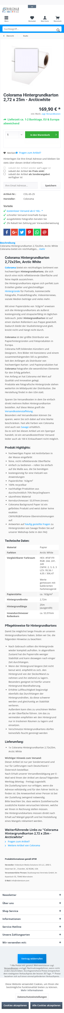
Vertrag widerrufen (32, 958)
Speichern (50, 185)
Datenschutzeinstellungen (32, 996)
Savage (25, 427)
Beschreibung (7, 242)
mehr (42, 249)
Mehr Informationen (32, 990)
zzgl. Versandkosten (51, 113)
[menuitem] (6, 19)
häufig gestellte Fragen (37, 524)
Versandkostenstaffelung (19, 411)
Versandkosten (11, 968)
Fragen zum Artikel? (28, 152)
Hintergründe (12, 291)
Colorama (10, 267)
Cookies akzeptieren (15, 1005)
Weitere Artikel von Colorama (22, 845)
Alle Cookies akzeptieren (46, 1005)
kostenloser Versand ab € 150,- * (25, 210)
